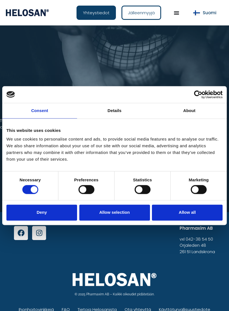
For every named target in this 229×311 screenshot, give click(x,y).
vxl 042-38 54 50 (196, 239)
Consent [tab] (39, 110)
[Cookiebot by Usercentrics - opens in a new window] (198, 94)
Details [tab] (114, 110)
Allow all (187, 212)
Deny (42, 212)
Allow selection (114, 212)
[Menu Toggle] (176, 13)
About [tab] (189, 110)
